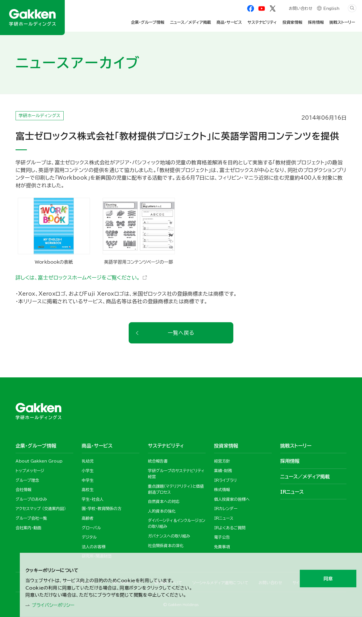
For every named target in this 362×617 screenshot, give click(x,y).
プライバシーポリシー (57, 604)
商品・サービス (229, 22)
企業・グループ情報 (147, 22)
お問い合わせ (300, 9)
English (331, 9)
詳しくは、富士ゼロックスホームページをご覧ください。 (78, 277)
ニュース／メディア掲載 (190, 22)
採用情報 (316, 22)
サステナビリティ (262, 22)
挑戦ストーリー (342, 22)
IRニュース (292, 491)
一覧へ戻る (181, 332)
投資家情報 (292, 22)
